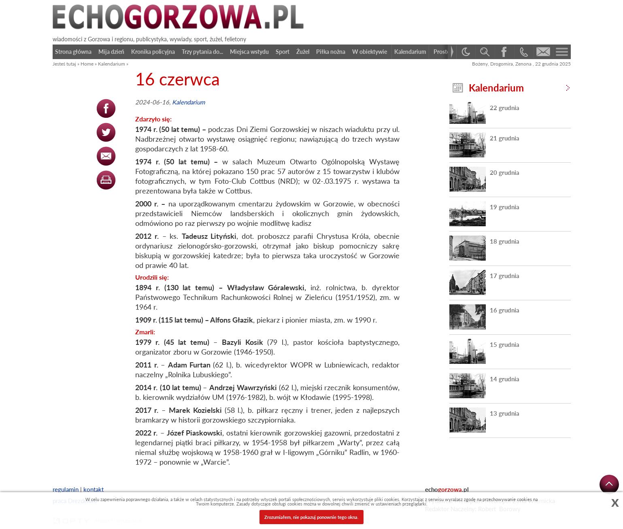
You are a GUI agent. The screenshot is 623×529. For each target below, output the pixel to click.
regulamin (66, 489)
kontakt (93, 489)
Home (87, 64)
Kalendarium (111, 64)
